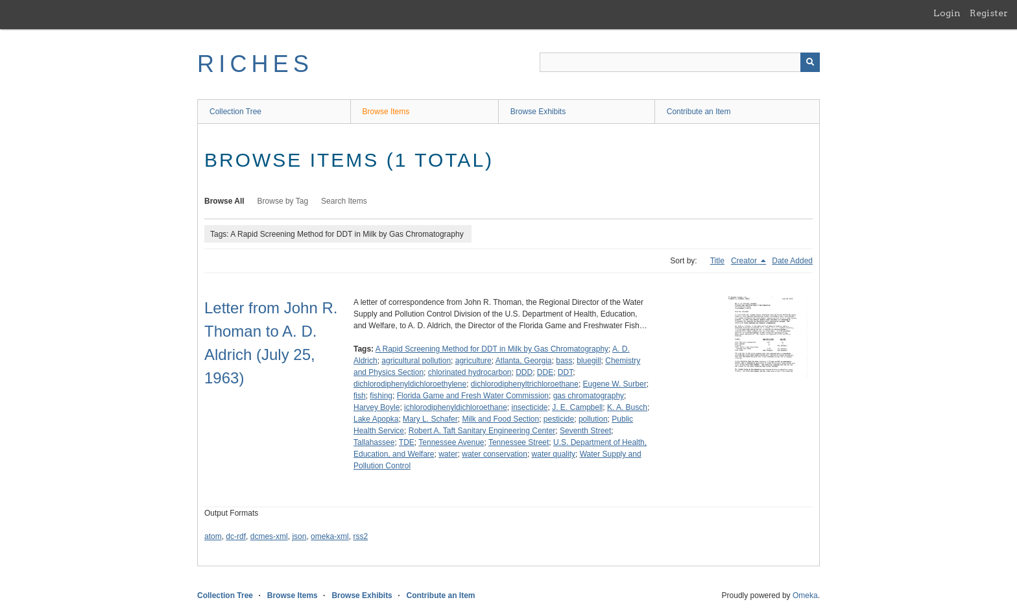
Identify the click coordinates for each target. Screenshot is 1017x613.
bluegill (589, 360)
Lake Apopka (375, 419)
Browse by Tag (283, 201)
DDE (545, 372)
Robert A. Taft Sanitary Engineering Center (482, 430)
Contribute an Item (699, 111)
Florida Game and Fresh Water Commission (473, 395)
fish (359, 395)
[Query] (680, 62)
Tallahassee (373, 442)
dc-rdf (236, 536)
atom (213, 536)
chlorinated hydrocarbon (470, 372)
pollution (593, 419)
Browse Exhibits (538, 111)
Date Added (792, 260)
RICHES (255, 64)
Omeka (805, 595)
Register (989, 13)
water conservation (494, 454)
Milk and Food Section (500, 419)
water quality (553, 454)
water (447, 454)
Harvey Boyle (376, 407)
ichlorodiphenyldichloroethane (455, 407)
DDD (524, 372)
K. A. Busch (627, 407)
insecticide (530, 407)
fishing (381, 395)
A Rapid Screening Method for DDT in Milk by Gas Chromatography (492, 349)
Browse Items (386, 111)
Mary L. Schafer (430, 419)
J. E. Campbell (577, 407)
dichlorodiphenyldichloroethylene (409, 384)
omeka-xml (330, 536)
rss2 (360, 536)
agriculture (473, 360)
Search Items (344, 201)
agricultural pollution (416, 360)
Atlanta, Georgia (524, 360)
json (299, 536)
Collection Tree (235, 111)
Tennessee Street (518, 442)
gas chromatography (588, 395)
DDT (565, 372)
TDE (406, 442)
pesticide (559, 419)
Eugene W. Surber (615, 384)
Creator (745, 260)
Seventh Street (585, 430)
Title (717, 260)
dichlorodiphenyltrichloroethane (525, 384)
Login (947, 13)
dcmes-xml (269, 536)
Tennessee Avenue (451, 442)
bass (564, 360)
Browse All (224, 201)
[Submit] (810, 62)
